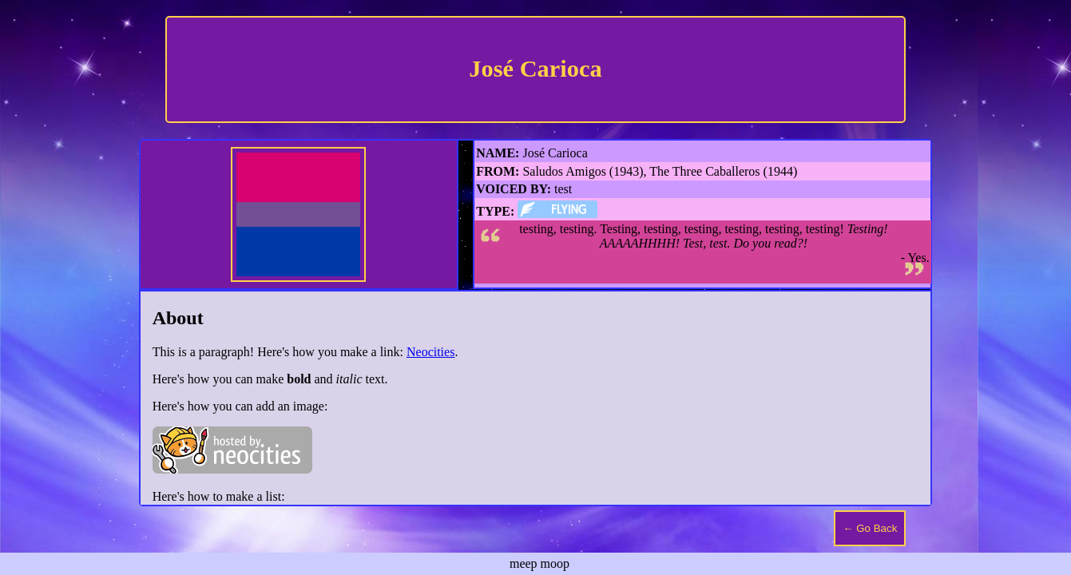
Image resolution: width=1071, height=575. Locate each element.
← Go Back (870, 528)
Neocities (430, 352)
